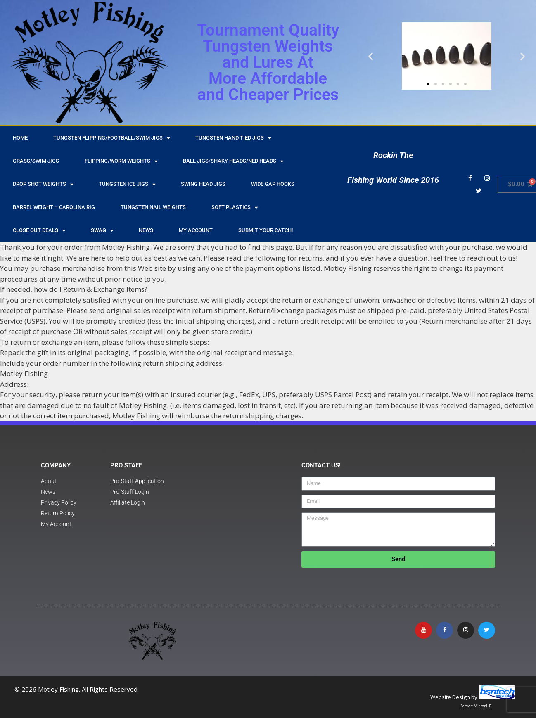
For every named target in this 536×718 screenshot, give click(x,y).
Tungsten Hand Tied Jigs (233, 138)
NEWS (146, 230)
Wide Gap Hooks (272, 184)
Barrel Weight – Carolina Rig (54, 207)
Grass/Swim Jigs (36, 161)
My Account (196, 230)
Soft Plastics (234, 207)
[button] (370, 56)
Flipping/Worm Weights (121, 161)
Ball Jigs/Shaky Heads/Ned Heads (233, 161)
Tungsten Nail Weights (153, 207)
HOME (20, 138)
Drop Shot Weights (43, 184)
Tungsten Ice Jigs (127, 184)
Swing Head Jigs (203, 184)
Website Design (450, 697)
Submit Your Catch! (265, 230)
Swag (102, 230)
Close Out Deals (39, 230)
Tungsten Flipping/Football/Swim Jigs (111, 138)
